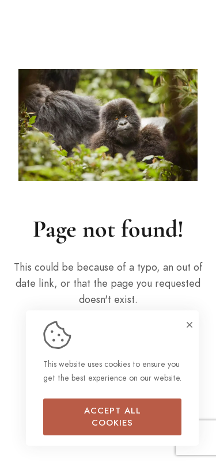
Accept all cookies (112, 416)
